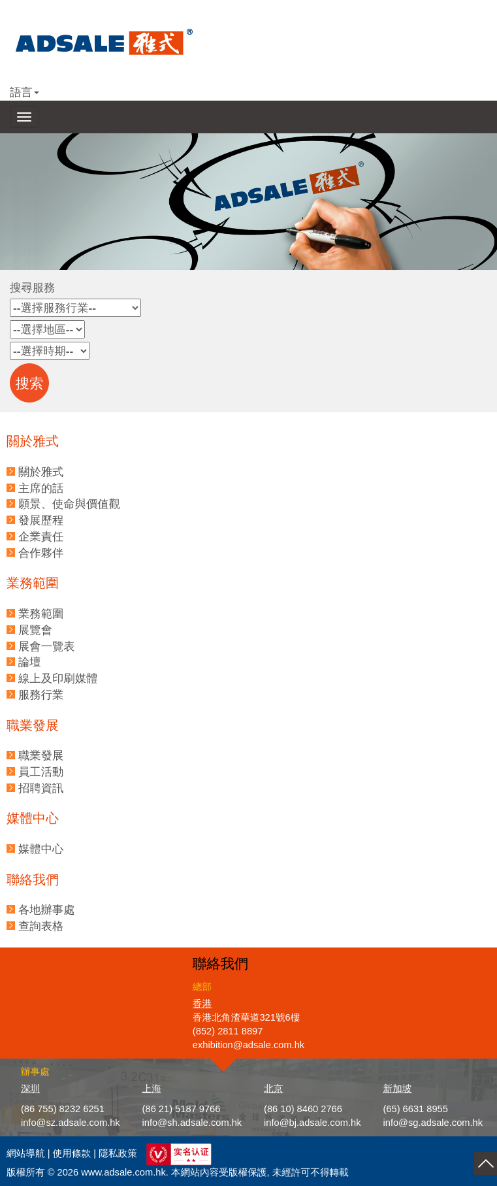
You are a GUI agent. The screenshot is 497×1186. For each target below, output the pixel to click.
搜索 (30, 383)
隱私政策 (118, 1153)
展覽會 (35, 629)
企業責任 (40, 536)
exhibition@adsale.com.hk (248, 1045)
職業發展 (40, 755)
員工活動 (40, 771)
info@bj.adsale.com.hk (312, 1122)
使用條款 (72, 1153)
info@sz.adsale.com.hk (70, 1122)
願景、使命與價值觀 (69, 503)
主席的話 (40, 488)
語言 (24, 92)
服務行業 (40, 694)
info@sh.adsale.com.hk (192, 1122)
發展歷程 (40, 520)
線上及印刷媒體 (57, 678)
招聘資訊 (40, 788)
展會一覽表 (46, 646)
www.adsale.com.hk (123, 1172)
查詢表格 (40, 925)
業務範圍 (40, 613)
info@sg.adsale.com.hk (433, 1122)
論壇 (29, 661)
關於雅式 (40, 471)
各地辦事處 (46, 909)
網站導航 (26, 1153)
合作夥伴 (40, 552)
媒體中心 (40, 848)
